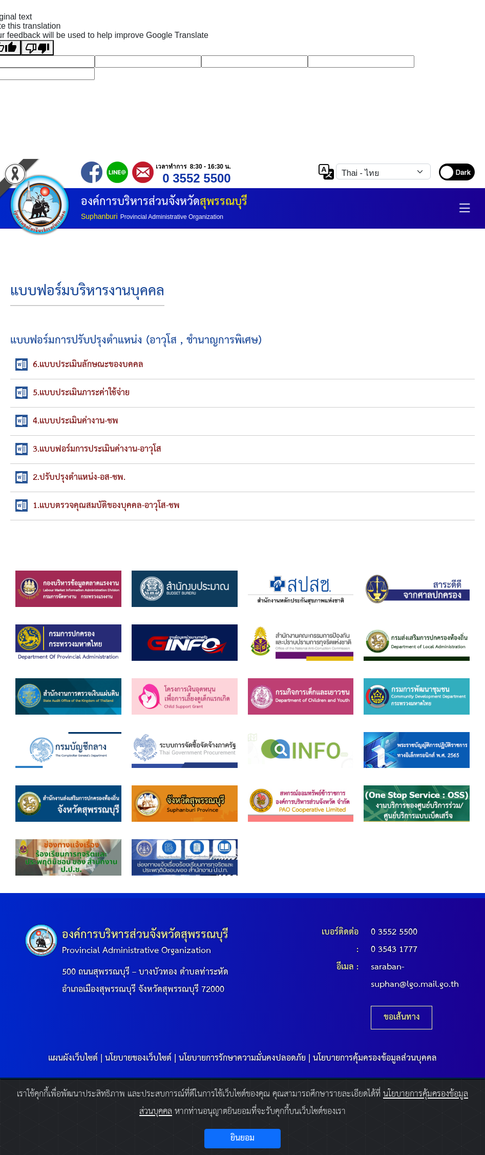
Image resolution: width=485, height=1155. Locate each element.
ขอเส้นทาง (402, 1017)
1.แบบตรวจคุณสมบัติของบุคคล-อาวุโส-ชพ (106, 505)
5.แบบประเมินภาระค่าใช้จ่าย (81, 392)
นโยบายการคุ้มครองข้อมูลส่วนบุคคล (375, 1058)
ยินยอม (242, 1138)
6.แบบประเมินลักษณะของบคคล (88, 364)
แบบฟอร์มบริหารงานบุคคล (87, 291)
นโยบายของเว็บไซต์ (138, 1058)
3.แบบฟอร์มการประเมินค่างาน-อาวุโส (97, 449)
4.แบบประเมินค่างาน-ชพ (75, 421)
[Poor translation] (37, 47)
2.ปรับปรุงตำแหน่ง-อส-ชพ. (79, 477)
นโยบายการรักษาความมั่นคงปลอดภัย (242, 1058)
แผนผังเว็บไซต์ (73, 1058)
